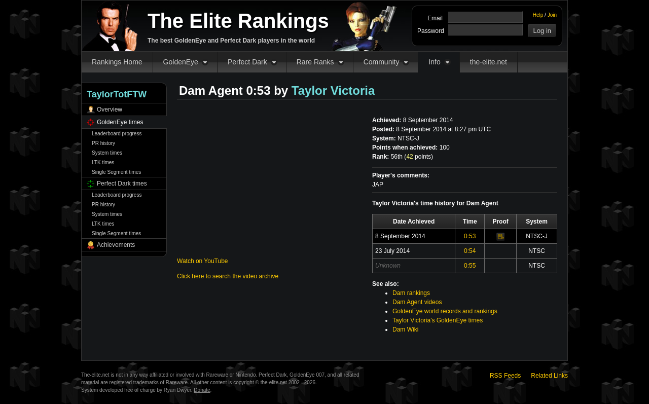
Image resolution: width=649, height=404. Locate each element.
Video (500, 237)
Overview (109, 109)
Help (538, 15)
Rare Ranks (315, 62)
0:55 (470, 265)
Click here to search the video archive (227, 276)
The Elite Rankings (238, 21)
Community (382, 62)
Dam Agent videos (417, 302)
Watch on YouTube (202, 261)
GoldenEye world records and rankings (444, 311)
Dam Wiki (405, 329)
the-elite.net (488, 62)
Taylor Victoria (333, 90)
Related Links (549, 375)
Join (552, 15)
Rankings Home (117, 62)
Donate (202, 390)
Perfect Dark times (122, 183)
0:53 (470, 236)
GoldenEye (180, 62)
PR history (103, 143)
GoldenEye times (120, 122)
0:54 (470, 250)
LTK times (103, 162)
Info (434, 62)
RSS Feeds (505, 375)
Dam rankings (411, 293)
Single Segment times (116, 172)
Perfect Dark (247, 62)
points (418, 156)
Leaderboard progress (116, 133)
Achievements (116, 244)
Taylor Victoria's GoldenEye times (437, 320)
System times (107, 153)
